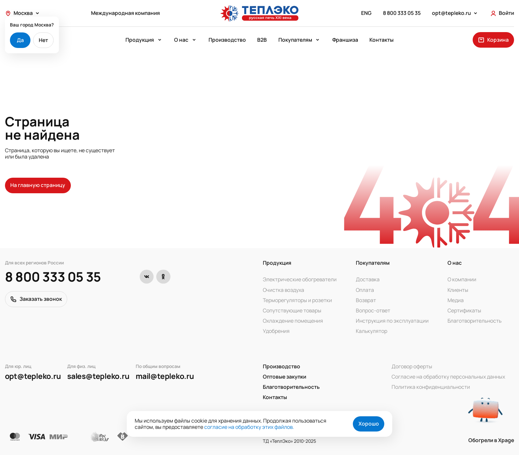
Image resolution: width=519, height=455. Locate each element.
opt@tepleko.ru (33, 376)
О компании (462, 279)
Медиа (456, 300)
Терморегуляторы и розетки (297, 300)
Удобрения (276, 331)
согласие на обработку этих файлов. (249, 427)
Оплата (365, 290)
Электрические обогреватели (300, 279)
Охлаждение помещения (293, 321)
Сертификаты (464, 310)
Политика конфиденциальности (431, 387)
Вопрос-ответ (373, 310)
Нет (43, 40)
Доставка (368, 279)
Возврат (366, 300)
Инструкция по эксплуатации (392, 321)
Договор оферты (412, 366)
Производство (227, 40)
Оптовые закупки (284, 377)
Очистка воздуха (283, 290)
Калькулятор (371, 331)
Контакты (381, 40)
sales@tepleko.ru (98, 376)
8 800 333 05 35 (53, 276)
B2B (262, 40)
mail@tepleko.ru (165, 376)
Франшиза (345, 40)
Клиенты (458, 290)
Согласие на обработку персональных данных (448, 377)
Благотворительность (474, 321)
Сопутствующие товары (292, 310)
